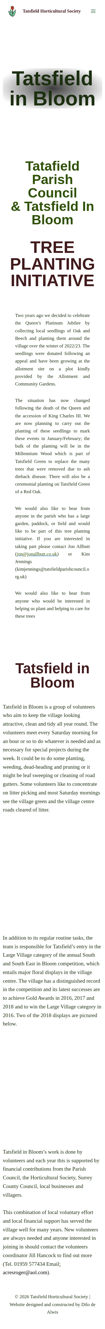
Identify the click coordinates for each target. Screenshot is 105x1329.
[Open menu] (93, 11)
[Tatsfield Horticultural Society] (44, 11)
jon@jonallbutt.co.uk (37, 554)
